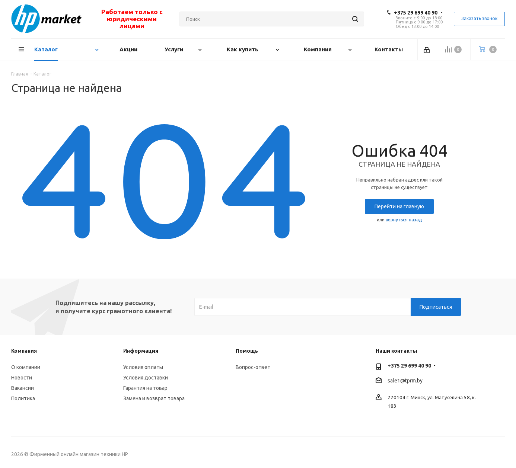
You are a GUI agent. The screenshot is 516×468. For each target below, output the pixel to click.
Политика (23, 398)
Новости (21, 378)
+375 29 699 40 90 (415, 13)
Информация (140, 351)
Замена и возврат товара (154, 398)
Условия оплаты (143, 367)
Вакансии (22, 388)
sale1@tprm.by (405, 381)
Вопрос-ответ (253, 367)
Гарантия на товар (145, 388)
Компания (24, 351)
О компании (25, 367)
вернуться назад (404, 219)
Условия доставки (145, 378)
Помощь (247, 351)
